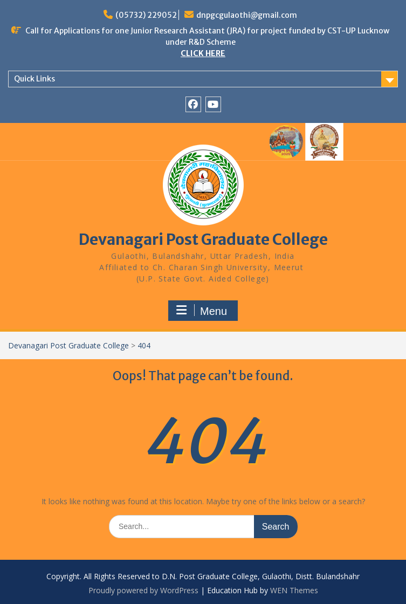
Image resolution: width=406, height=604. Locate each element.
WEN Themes (294, 590)
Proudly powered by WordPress (143, 590)
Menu (201, 310)
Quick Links (34, 79)
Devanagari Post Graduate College (203, 239)
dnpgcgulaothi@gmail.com (246, 15)
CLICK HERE (203, 53)
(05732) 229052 (146, 15)
